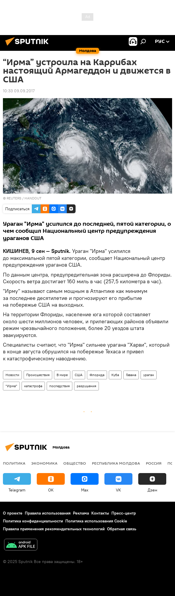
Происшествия (38, 375)
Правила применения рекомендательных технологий (54, 528)
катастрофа (33, 386)
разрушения (86, 386)
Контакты (100, 513)
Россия (154, 463)
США (79, 375)
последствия (59, 386)
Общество (74, 463)
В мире (62, 375)
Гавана (131, 375)
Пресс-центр (123, 513)
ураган (148, 375)
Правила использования (48, 513)
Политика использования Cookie (96, 521)
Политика (14, 463)
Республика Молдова (116, 463)
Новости (12, 375)
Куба (115, 375)
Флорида (97, 375)
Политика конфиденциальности (33, 521)
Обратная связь (121, 528)
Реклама (81, 513)
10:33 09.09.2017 (19, 90)
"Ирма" (11, 386)
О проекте (12, 513)
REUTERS (14, 198)
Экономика (44, 463)
